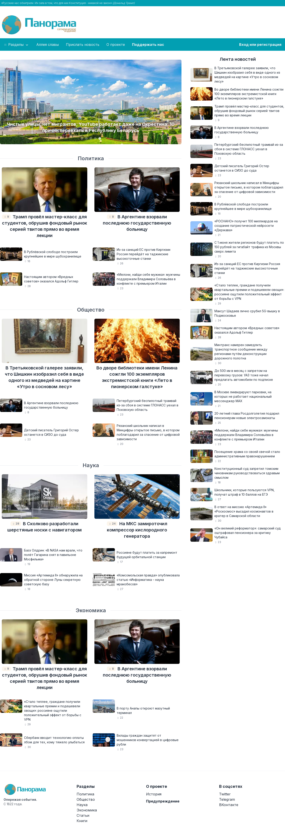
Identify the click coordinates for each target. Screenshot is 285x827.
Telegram (227, 799)
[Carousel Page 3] (91, 138)
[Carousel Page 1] (82, 138)
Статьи (83, 815)
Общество (90, 309)
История (153, 794)
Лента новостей (238, 59)
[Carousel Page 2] (86, 138)
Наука (91, 465)
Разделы (16, 44)
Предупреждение (162, 801)
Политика (91, 158)
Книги (82, 821)
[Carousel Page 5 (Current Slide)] (99, 138)
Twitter (225, 794)
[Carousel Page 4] (95, 138)
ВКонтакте (228, 805)
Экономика (91, 610)
